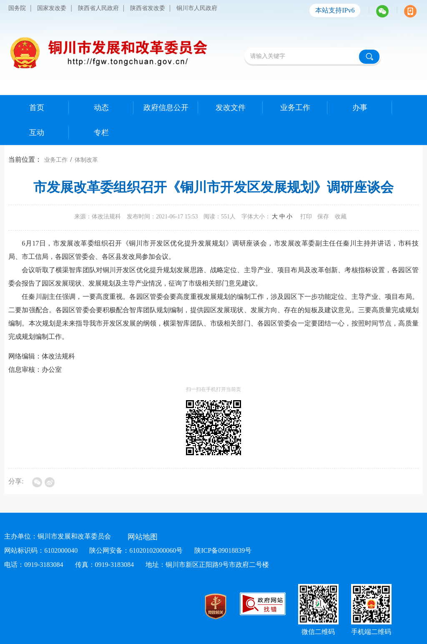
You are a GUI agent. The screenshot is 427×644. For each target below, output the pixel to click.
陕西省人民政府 (98, 8)
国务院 (17, 8)
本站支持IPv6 (334, 10)
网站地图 (143, 537)
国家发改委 (51, 8)
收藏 (341, 216)
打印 (306, 216)
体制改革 (86, 160)
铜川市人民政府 (196, 8)
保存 (323, 216)
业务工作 (56, 160)
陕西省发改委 (147, 8)
